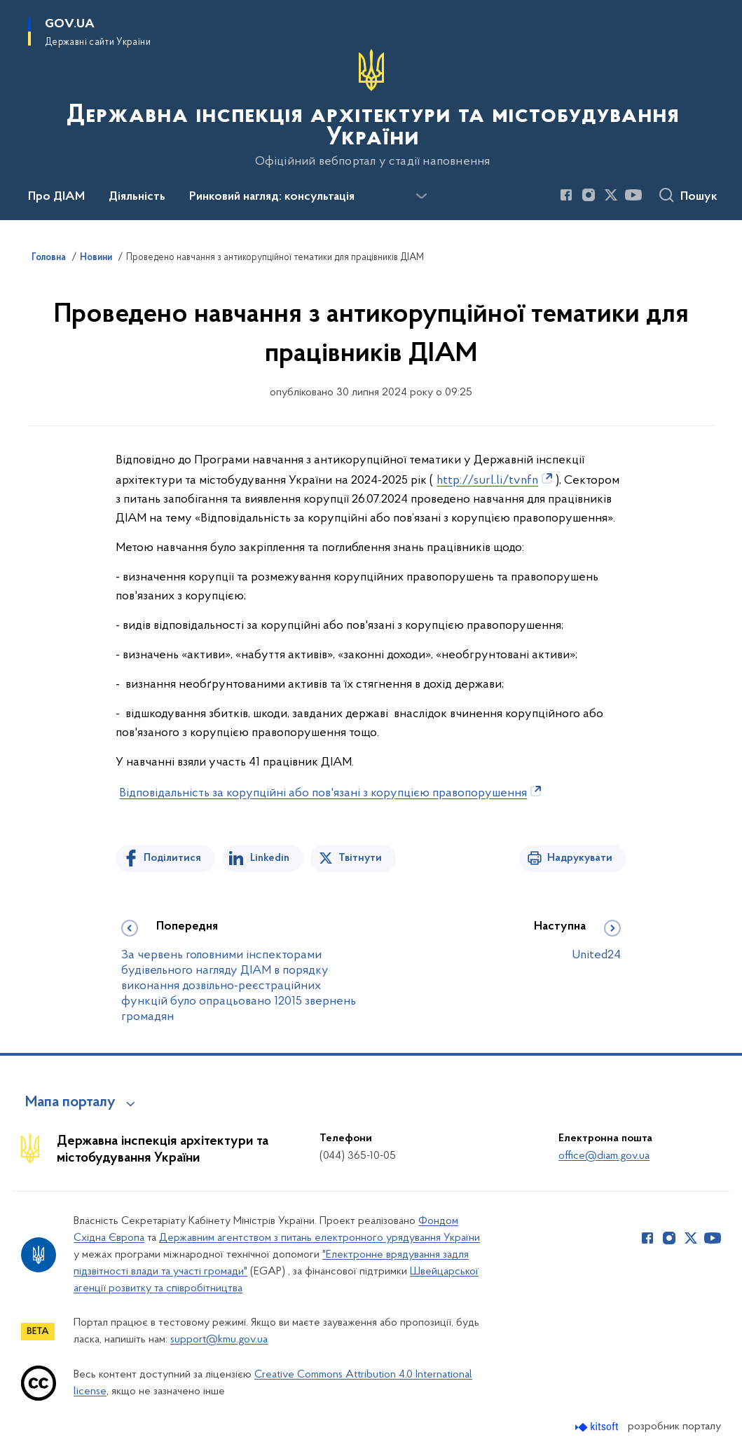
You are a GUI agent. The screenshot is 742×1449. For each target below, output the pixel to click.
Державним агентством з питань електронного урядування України (319, 1238)
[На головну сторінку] (371, 108)
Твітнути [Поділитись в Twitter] (360, 858)
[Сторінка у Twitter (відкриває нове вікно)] (611, 194)
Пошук (698, 197)
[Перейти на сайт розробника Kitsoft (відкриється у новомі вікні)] (598, 1427)
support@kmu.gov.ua (219, 1339)
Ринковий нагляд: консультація (272, 197)
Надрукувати (579, 858)
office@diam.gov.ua (604, 1156)
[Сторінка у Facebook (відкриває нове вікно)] (566, 194)
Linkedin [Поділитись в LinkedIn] (269, 858)
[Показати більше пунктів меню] (421, 196)
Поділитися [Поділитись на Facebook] (172, 858)
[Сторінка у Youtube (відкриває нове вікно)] (633, 194)
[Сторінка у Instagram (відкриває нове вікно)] (588, 194)
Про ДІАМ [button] (56, 197)
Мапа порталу (70, 1102)
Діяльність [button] (137, 197)
